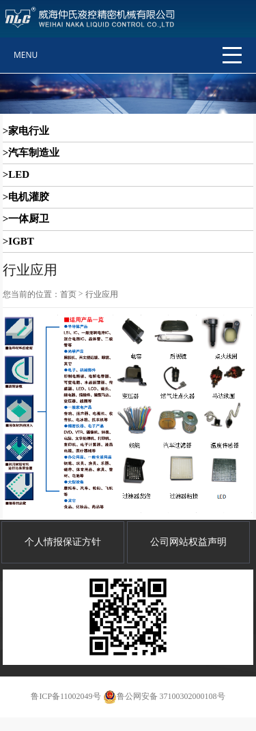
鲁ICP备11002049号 (65, 696)
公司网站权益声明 (188, 542)
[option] (128, 94)
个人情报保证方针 (63, 542)
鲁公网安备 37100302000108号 (164, 696)
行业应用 (101, 294)
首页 (68, 294)
